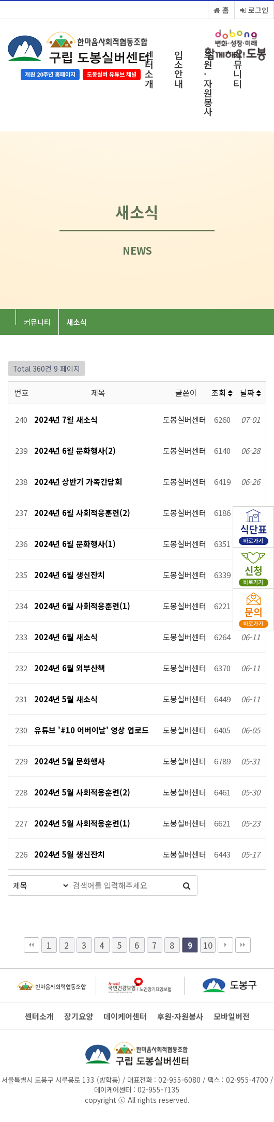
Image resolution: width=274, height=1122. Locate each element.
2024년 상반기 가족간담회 (78, 481)
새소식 (77, 322)
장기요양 (78, 1016)
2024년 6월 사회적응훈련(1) (82, 605)
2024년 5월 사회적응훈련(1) (82, 823)
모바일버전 (232, 1016)
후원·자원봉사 (208, 83)
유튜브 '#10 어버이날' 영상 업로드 (91, 730)
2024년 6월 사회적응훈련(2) (82, 512)
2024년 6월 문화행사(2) (75, 450)
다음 (225, 945)
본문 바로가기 (0, 0)
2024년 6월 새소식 (66, 636)
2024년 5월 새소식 (66, 698)
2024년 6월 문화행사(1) (75, 543)
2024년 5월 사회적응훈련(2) (82, 792)
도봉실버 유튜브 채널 (111, 74)
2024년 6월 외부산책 (69, 667)
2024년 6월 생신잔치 (69, 574)
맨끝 (243, 945)
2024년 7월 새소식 (66, 419)
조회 (222, 392)
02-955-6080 (178, 1079)
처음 (31, 945)
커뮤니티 (237, 69)
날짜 (250, 392)
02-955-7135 (159, 1089)
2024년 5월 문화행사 (69, 761)
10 (207, 945)
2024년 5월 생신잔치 (69, 854)
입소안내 (178, 69)
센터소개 (149, 69)
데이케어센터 (125, 1016)
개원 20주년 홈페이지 (50, 74)
